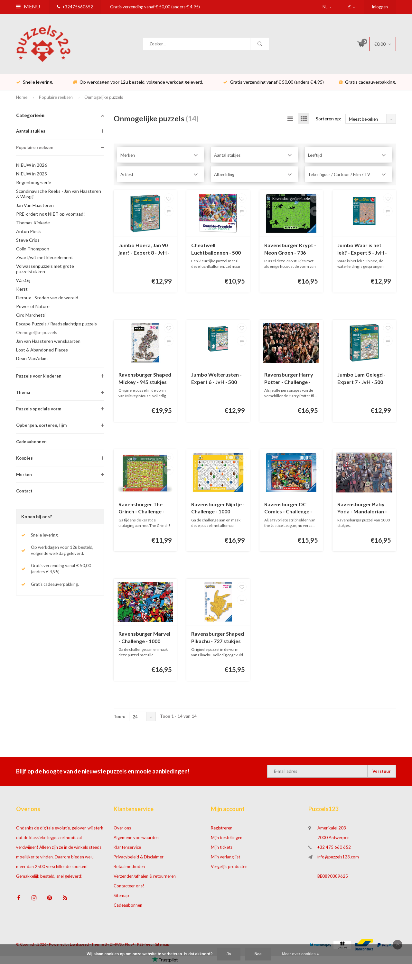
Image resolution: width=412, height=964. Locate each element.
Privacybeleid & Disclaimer (139, 858)
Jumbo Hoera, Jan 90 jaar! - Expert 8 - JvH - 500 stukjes (144, 251)
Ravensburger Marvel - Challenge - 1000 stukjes (144, 639)
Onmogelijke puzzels (103, 98)
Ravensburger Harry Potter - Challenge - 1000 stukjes (288, 380)
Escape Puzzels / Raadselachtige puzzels (56, 325)
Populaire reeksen (56, 98)
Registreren (221, 829)
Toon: (119, 718)
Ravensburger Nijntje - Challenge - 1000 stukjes (218, 509)
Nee (258, 954)
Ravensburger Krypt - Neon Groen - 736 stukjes (290, 251)
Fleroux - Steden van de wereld (47, 299)
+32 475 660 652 (334, 848)
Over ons (122, 829)
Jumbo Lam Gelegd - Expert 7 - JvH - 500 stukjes (361, 380)
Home (21, 98)
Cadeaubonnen (31, 442)
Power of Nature (33, 307)
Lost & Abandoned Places (42, 351)
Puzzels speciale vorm (38, 410)
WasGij (23, 281)
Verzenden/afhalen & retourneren (145, 877)
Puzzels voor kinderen (38, 377)
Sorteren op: (328, 120)
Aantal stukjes (30, 132)
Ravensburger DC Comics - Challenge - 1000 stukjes (288, 509)
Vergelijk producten (229, 868)
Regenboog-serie (33, 183)
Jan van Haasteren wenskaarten (48, 342)
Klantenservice (127, 848)
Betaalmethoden (129, 868)
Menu (28, 6)
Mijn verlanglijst (225, 858)
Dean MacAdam (32, 359)
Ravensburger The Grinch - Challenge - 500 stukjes (141, 509)
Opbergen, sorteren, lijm (41, 426)
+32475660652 (75, 6)
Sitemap (121, 897)
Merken (24, 475)
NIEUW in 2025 (31, 175)
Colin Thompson (32, 250)
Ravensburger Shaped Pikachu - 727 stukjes (217, 639)
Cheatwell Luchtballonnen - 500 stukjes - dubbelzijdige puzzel (218, 251)
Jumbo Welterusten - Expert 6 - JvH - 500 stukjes (216, 380)
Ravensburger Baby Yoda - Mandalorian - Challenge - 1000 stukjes (362, 509)
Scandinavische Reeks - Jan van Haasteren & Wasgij (58, 195)
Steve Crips (28, 241)
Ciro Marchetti (30, 316)
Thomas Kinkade (33, 224)
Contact (24, 492)
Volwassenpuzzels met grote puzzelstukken (45, 270)
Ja (229, 954)
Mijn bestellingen (226, 839)
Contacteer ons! (129, 887)
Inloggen (380, 6)
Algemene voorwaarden (136, 839)
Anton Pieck (28, 232)
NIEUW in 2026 (31, 166)
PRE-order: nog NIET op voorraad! (50, 215)
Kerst (22, 290)
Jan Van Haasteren (35, 206)
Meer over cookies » (300, 954)
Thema (23, 393)
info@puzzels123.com (338, 858)
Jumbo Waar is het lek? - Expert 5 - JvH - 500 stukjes (362, 251)
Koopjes (24, 459)
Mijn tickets (221, 848)
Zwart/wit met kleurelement (44, 258)
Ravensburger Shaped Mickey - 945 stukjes (144, 380)
